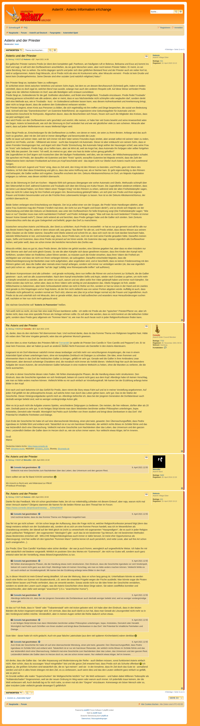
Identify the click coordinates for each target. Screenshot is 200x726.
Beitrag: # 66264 (13, 329)
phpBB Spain (97, 713)
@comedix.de (63, 449)
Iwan (17, 44)
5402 (162, 475)
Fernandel (64, 343)
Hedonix (156, 55)
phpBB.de (104, 716)
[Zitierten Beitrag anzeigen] (39, 467)
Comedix (156, 335)
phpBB (86, 710)
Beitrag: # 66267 (13, 460)
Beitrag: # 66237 (13, 59)
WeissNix (156, 469)
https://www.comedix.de (38, 446)
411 (161, 61)
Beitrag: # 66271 (13, 497)
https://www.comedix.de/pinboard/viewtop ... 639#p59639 (34, 508)
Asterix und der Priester (22, 40)
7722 (162, 341)
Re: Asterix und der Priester (22, 325)
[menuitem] (24, 28)
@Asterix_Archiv (42, 449)
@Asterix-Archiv (18, 449)
